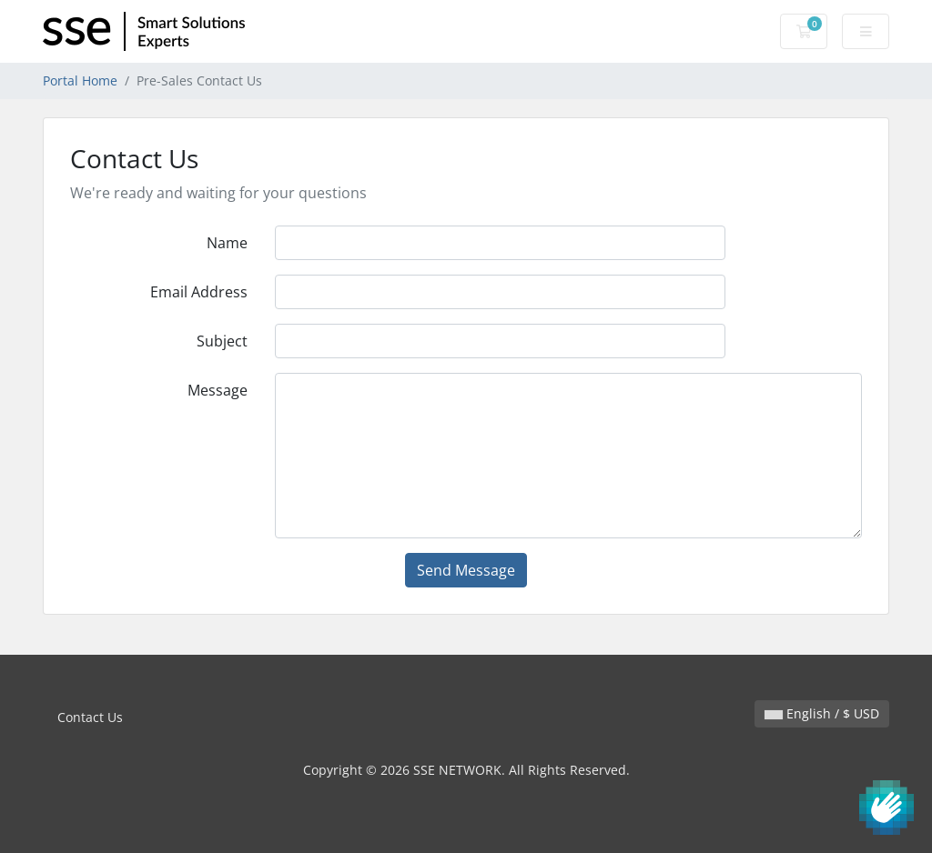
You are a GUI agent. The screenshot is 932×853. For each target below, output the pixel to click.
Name (227, 243)
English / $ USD (822, 713)
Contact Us (90, 717)
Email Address (199, 292)
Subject (222, 341)
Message (217, 390)
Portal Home (80, 80)
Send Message (466, 570)
